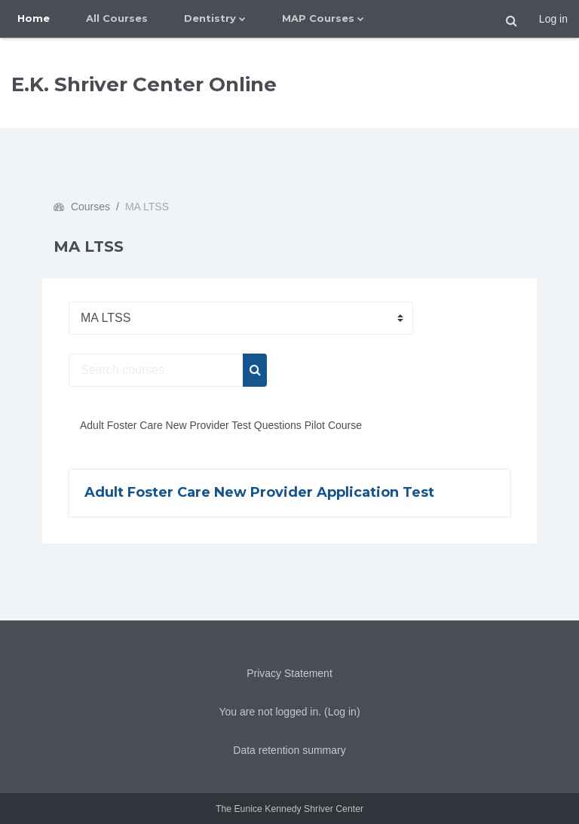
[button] (511, 21)
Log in (553, 19)
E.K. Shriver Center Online (144, 84)
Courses (90, 207)
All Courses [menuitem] (117, 18)
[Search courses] (156, 370)
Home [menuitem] (33, 18)
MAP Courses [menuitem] (318, 18)
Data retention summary (289, 750)
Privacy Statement (289, 673)
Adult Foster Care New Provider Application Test (259, 492)
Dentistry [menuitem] (210, 18)
